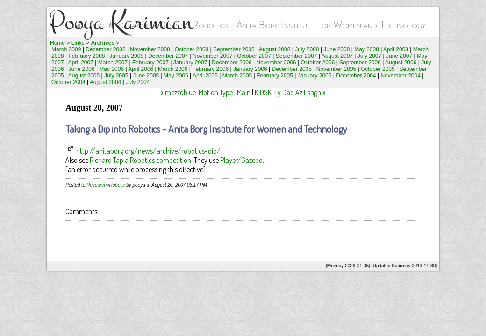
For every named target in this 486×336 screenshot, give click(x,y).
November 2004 (400, 75)
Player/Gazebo (241, 160)
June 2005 (146, 75)
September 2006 (360, 62)
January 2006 (250, 69)
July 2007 (369, 56)
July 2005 (116, 75)
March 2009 (66, 49)
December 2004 (356, 75)
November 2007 (212, 56)
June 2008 (336, 49)
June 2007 (399, 56)
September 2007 (296, 56)
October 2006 (318, 62)
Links (78, 43)
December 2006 (231, 62)
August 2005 (84, 75)
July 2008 (307, 49)
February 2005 (275, 75)
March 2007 (113, 62)
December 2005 (292, 69)
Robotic (117, 185)
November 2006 (276, 62)
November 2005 (336, 69)
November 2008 (150, 49)
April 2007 (80, 62)
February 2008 (87, 56)
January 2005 (315, 75)
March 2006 (172, 69)
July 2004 (138, 82)
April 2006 (140, 69)
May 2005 (176, 75)
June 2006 (82, 69)
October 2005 (378, 69)
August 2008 (274, 49)
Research (96, 185)
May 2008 (366, 49)
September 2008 (234, 49)
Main (243, 92)
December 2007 (168, 56)
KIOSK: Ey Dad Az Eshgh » (290, 92)
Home (57, 43)
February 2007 (150, 62)
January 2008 (126, 56)
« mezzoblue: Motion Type (196, 92)
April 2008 (395, 49)
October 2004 (68, 82)
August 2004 (105, 82)
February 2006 (210, 69)
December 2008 (105, 49)
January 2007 (190, 62)
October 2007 (254, 56)
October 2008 (192, 49)
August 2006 (400, 62)
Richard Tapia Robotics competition (140, 160)
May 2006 (111, 69)
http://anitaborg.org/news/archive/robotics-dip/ (148, 150)
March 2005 (237, 75)
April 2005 (205, 75)
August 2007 (337, 56)
